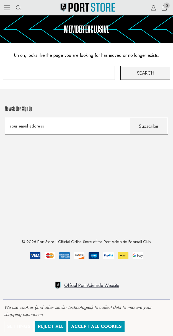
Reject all (51, 326)
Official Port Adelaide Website (86, 285)
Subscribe (148, 126)
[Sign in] (153, 8)
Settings (18, 326)
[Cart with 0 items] (164, 8)
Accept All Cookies (96, 326)
